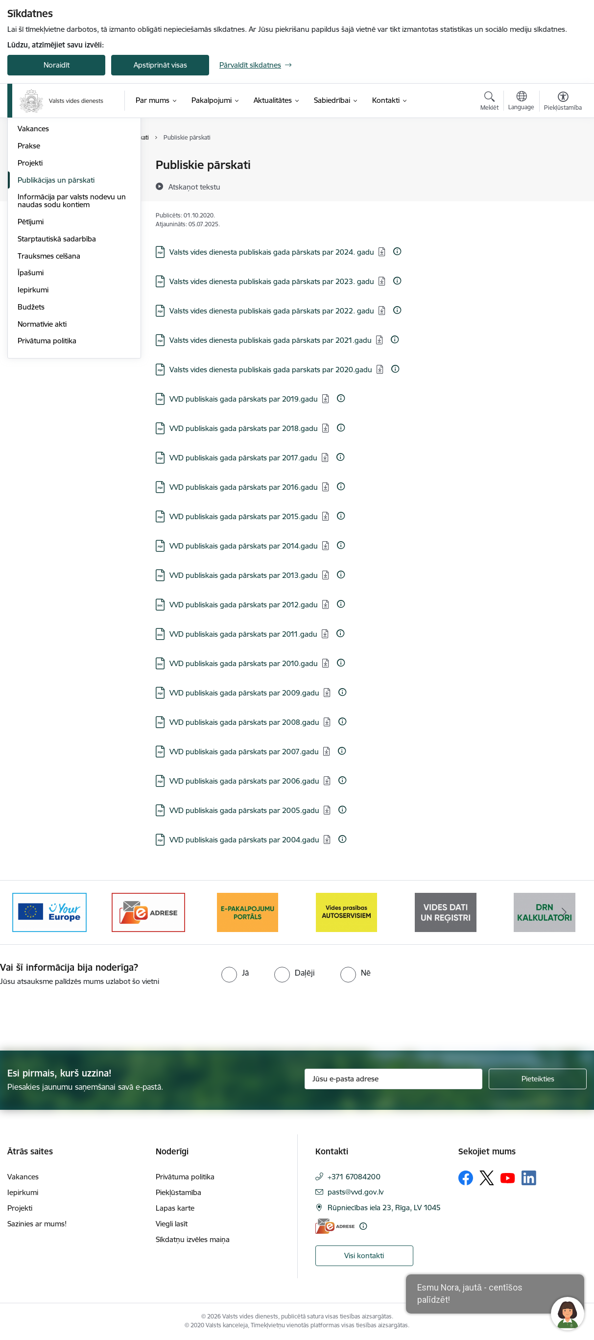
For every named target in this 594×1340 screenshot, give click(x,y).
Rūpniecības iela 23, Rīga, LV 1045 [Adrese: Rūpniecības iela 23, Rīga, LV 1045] (384, 1207)
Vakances (33, 233)
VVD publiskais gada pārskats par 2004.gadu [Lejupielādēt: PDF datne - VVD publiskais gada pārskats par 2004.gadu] (244, 839)
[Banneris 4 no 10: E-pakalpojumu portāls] (347, 911)
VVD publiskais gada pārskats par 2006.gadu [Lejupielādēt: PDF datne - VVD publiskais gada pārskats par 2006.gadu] (244, 781)
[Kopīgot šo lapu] (562, 185)
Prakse (29, 250)
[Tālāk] (564, 912)
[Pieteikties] (538, 1079)
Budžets (31, 411)
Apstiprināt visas (160, 65)
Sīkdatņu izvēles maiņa (193, 1239)
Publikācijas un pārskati (56, 284)
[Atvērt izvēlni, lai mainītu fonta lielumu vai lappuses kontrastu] (563, 102)
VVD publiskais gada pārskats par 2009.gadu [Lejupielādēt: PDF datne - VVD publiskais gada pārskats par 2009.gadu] (244, 692)
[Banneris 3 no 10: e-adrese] (247, 911)
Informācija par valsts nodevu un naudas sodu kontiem (72, 305)
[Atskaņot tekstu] (194, 186)
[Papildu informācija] (397, 251)
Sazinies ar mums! (37, 1223)
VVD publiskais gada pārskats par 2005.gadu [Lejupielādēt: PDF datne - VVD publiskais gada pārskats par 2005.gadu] (244, 810)
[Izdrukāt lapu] (562, 161)
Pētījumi (31, 326)
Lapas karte (175, 1208)
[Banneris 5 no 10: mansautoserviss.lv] (445, 911)
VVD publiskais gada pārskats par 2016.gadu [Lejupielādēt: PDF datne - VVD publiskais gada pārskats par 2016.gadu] (243, 487)
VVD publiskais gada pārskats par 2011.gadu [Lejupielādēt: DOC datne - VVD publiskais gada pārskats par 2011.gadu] (243, 634)
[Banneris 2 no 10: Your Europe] (148, 911)
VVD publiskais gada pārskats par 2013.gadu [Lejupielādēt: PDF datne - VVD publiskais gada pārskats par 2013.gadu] (243, 575)
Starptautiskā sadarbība (57, 343)
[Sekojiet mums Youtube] (507, 1177)
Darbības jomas (43, 199)
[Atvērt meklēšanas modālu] (489, 102)
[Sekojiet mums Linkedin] (529, 1178)
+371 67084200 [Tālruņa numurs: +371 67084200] (354, 1176)
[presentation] (81, 1014)
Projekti (30, 267)
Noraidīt (57, 65)
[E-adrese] (335, 1226)
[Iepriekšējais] (29, 912)
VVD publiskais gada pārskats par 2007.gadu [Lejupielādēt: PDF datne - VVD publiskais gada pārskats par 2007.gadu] (244, 751)
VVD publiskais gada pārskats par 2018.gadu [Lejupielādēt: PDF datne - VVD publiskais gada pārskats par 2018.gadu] (243, 428)
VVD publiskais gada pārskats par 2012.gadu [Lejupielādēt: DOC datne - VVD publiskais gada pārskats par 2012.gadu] (243, 604)
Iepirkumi (33, 394)
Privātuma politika (47, 445)
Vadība (29, 165)
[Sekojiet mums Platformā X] (486, 1178)
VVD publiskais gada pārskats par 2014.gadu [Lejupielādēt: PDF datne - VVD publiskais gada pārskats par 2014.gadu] (243, 545)
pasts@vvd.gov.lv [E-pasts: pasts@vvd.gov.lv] (355, 1191)
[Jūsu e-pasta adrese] (394, 1079)
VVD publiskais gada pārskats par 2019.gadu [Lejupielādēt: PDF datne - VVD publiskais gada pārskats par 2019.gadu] (243, 399)
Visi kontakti (364, 1255)
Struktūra (33, 182)
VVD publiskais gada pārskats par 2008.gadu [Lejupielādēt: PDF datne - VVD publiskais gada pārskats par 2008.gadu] (244, 722)
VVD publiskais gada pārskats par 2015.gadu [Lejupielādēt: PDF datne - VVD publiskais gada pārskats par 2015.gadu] (243, 516)
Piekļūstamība (178, 1192)
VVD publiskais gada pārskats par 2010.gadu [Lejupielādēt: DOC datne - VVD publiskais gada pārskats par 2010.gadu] (243, 663)
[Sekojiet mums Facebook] (465, 1178)
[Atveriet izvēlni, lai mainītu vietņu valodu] (521, 102)
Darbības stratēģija (49, 216)
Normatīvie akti (42, 428)
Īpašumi (31, 377)
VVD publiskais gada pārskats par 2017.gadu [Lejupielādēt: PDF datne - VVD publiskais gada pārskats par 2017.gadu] (243, 457)
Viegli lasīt (172, 1223)
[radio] (235, 973)
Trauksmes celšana (49, 360)
